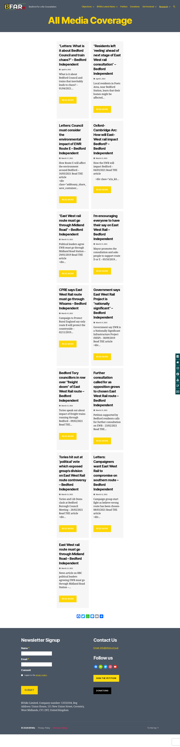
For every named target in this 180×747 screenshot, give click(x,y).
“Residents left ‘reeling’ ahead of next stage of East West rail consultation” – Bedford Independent (106, 63)
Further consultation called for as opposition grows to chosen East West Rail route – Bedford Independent (107, 397)
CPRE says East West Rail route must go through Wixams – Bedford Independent (72, 309)
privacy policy (41, 688)
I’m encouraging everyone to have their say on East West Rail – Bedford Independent (106, 235)
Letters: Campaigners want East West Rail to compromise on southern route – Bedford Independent (106, 481)
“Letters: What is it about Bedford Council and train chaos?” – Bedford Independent (72, 60)
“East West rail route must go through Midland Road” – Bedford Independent (72, 233)
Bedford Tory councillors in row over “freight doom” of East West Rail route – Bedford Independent (72, 395)
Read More (68, 108)
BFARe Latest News (106, 8)
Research (163, 8)
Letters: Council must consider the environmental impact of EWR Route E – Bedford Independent (72, 145)
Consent (26, 682)
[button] (174, 8)
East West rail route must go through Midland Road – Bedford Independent (72, 566)
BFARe (32, 740)
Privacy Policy (44, 740)
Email (25, 671)
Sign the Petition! (106, 691)
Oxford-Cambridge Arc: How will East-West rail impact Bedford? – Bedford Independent (106, 143)
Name (25, 660)
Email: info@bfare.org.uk (107, 660)
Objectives (87, 8)
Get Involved (148, 8)
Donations (135, 8)
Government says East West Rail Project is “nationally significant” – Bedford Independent (105, 311)
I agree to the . (35, 688)
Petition (123, 8)
